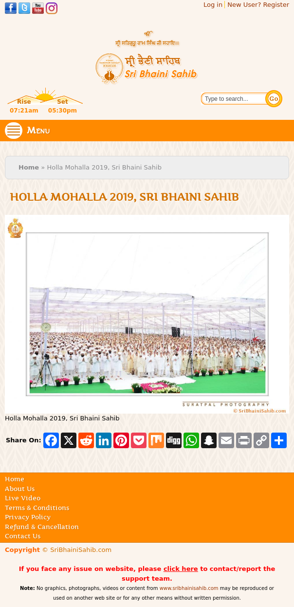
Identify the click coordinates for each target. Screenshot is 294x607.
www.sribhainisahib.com (189, 588)
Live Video (22, 498)
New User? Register (258, 4)
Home (28, 167)
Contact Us (22, 536)
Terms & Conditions (37, 508)
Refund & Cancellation (42, 527)
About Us (20, 489)
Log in (212, 4)
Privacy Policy (28, 517)
